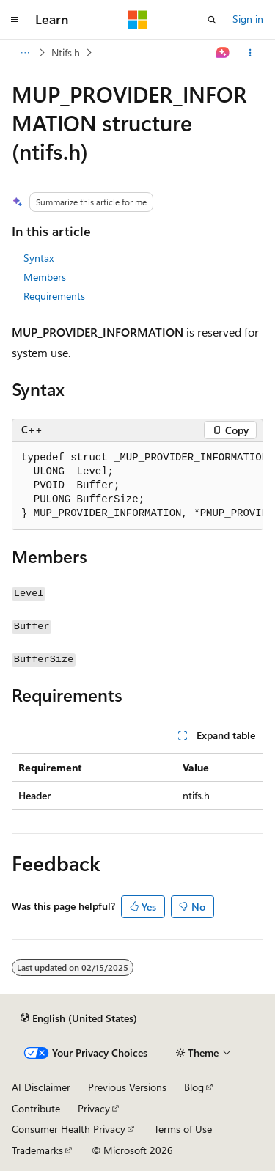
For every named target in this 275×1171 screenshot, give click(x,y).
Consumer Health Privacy (68, 1129)
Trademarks (37, 1150)
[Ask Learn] (223, 53)
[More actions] (250, 53)
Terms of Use (183, 1129)
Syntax (38, 258)
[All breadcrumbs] (24, 53)
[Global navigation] (14, 20)
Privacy (94, 1108)
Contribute (36, 1108)
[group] (137, 486)
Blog (194, 1087)
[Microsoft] (137, 19)
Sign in (247, 19)
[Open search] (212, 20)
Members (44, 277)
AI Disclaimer (41, 1087)
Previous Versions (127, 1087)
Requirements (54, 296)
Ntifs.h (65, 52)
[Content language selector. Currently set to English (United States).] (79, 1017)
